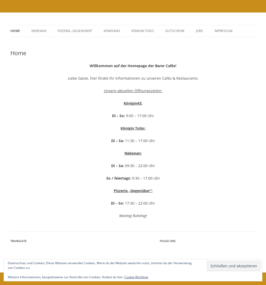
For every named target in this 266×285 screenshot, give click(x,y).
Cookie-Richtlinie (136, 277)
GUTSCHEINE (175, 31)
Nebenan (38, 31)
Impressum (223, 31)
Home (15, 31)
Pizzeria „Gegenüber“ (75, 31)
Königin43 (112, 31)
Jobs (199, 31)
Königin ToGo (142, 31)
